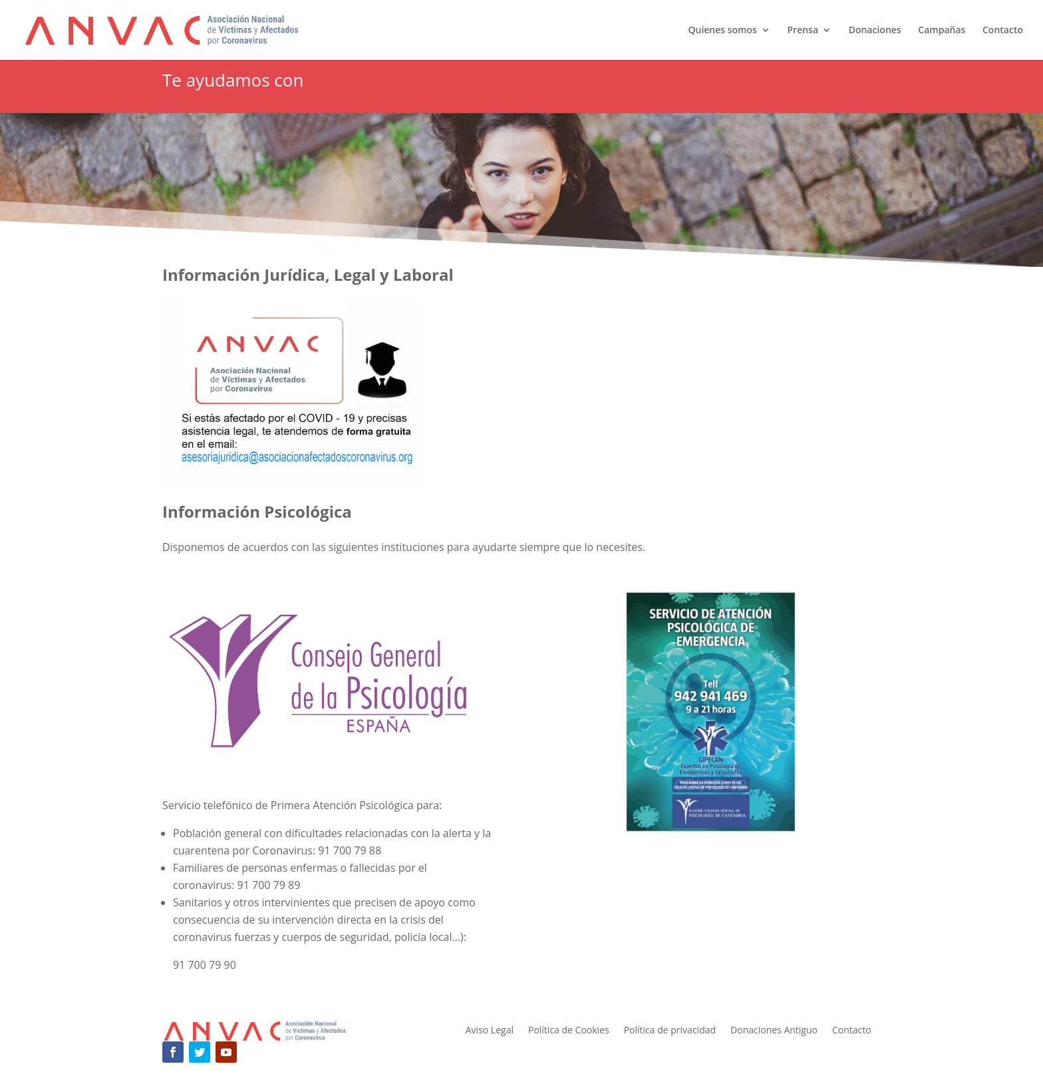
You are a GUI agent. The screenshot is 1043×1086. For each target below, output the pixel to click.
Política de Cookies (568, 1030)
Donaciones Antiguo (774, 1030)
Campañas (941, 30)
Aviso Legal (490, 1030)
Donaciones (875, 30)
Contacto (1002, 30)
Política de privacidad (670, 1030)
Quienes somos (722, 30)
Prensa (802, 30)
